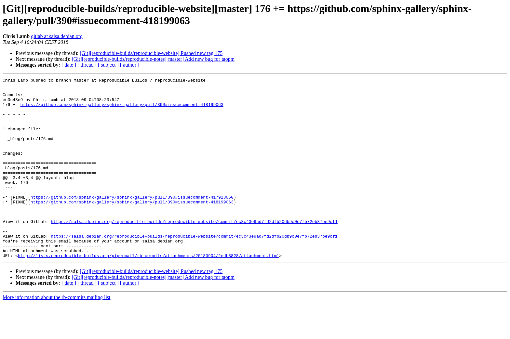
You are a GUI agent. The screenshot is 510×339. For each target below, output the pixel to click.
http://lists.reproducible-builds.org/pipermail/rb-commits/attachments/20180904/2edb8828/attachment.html (148, 291)
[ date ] (68, 65)
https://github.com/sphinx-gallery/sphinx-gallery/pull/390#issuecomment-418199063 (121, 110)
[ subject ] (108, 65)
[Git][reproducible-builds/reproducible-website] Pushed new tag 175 (151, 53)
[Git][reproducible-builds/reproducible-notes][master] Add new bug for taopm (153, 59)
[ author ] (130, 65)
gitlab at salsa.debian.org (57, 36)
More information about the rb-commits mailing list (57, 333)
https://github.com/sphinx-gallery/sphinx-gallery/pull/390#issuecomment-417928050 (132, 221)
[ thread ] (87, 65)
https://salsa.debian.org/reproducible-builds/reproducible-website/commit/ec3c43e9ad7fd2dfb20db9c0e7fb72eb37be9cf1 (194, 251)
